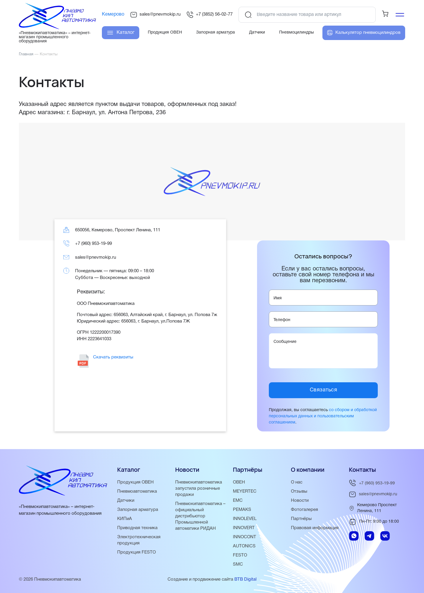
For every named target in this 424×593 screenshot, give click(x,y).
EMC (238, 501)
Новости (300, 501)
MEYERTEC (244, 491)
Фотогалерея (304, 510)
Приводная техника (137, 528)
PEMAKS (242, 510)
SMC (238, 564)
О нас (296, 482)
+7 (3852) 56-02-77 (209, 14)
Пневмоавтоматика (137, 491)
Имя (278, 298)
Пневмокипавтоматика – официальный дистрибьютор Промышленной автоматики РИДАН (200, 516)
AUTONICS (244, 546)
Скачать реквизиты (113, 357)
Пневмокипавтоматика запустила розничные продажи (198, 488)
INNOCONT (244, 537)
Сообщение (285, 342)
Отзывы (299, 491)
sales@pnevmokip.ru (155, 14)
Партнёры (301, 519)
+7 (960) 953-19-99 (93, 244)
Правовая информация (315, 528)
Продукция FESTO (136, 552)
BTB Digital (245, 579)
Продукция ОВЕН (135, 482)
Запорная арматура (137, 510)
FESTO (240, 555)
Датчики (125, 501)
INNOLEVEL (244, 519)
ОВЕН (239, 482)
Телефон (282, 320)
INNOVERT (244, 528)
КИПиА (124, 519)
